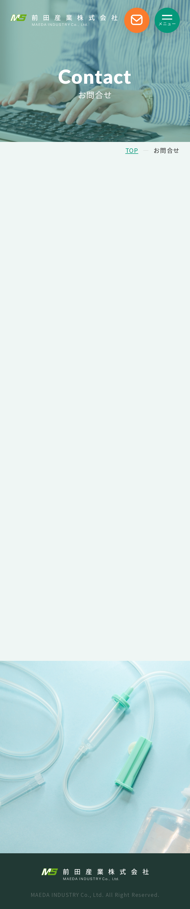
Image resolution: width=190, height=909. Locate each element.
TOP (131, 150)
